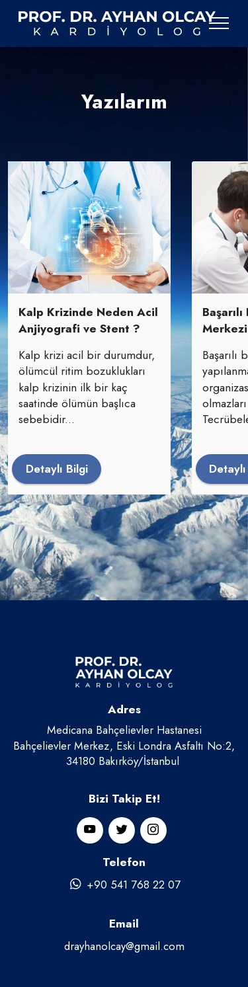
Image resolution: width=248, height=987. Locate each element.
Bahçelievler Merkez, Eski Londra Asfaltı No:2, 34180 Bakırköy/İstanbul (124, 753)
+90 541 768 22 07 (124, 884)
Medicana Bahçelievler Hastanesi (124, 730)
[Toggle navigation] (219, 23)
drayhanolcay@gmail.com (124, 946)
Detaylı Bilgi (57, 468)
